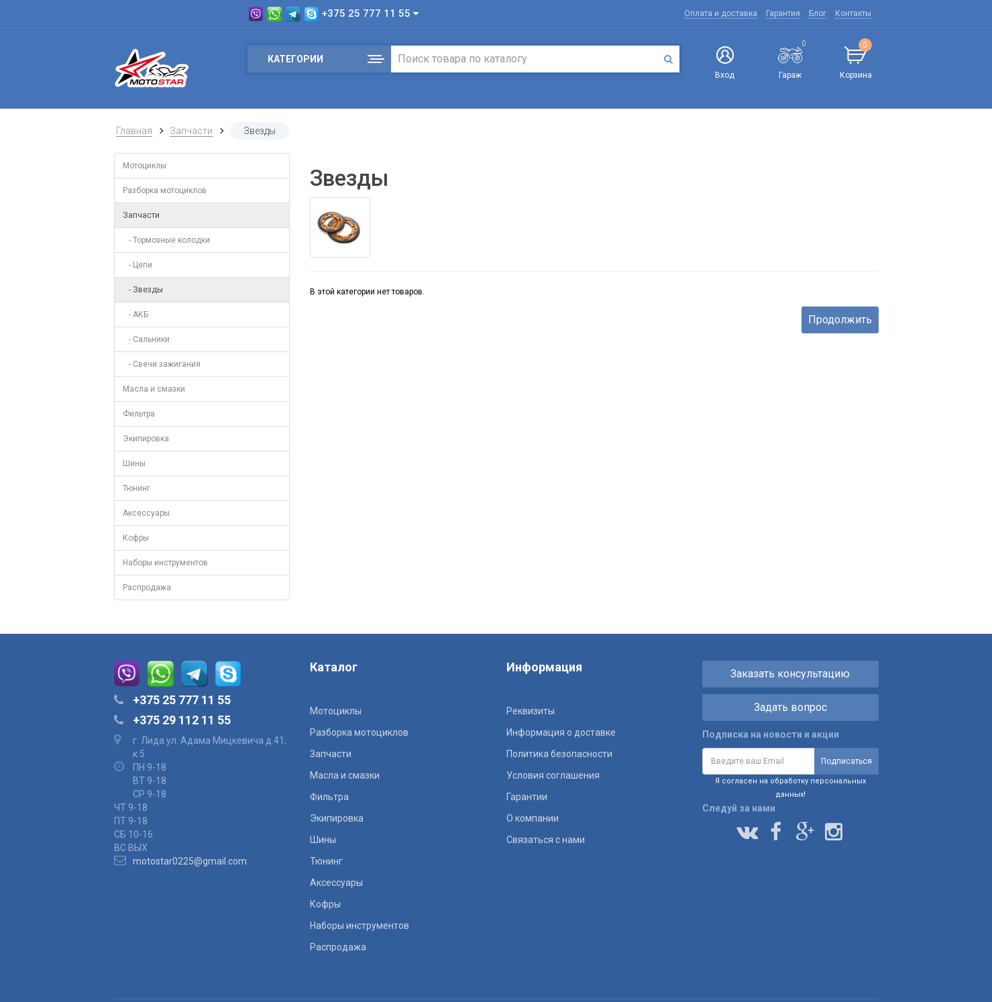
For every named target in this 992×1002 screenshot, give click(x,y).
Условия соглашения (553, 775)
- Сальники (146, 339)
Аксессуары (146, 513)
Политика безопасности (559, 753)
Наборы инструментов (165, 562)
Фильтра (139, 414)
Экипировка (146, 438)
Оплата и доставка (720, 13)
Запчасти (191, 130)
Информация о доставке (561, 732)
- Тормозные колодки (166, 240)
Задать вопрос (790, 707)
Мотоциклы (144, 165)
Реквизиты (530, 711)
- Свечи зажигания (162, 364)
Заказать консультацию (790, 673)
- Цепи (137, 265)
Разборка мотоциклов (165, 190)
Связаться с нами (545, 839)
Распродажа (147, 587)
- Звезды (143, 289)
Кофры (136, 538)
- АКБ (135, 314)
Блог (817, 13)
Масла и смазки (154, 389)
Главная (134, 130)
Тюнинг (136, 488)
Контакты (853, 13)
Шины (134, 463)
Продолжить (840, 319)
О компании (532, 818)
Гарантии (526, 796)
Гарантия (783, 13)
